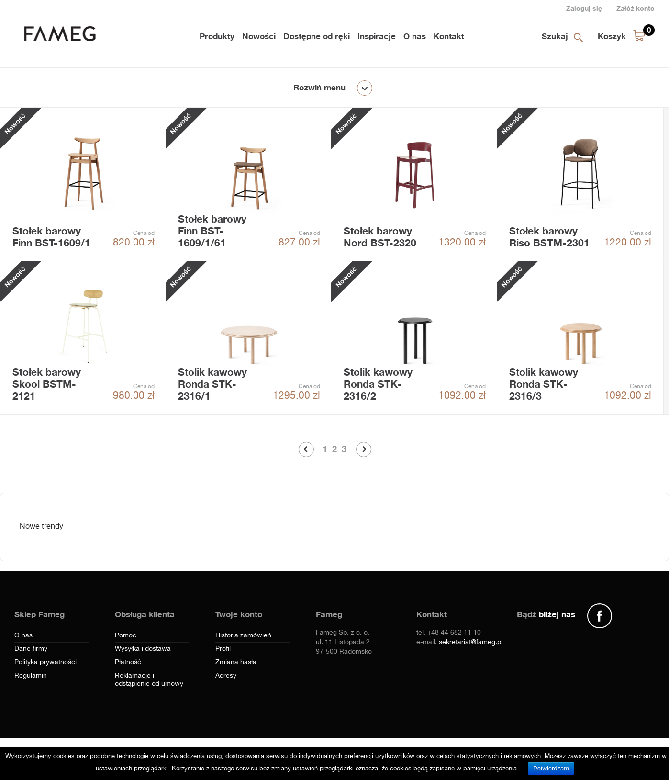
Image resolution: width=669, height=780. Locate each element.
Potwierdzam (551, 768)
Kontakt (449, 36)
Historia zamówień (243, 635)
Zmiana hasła (235, 662)
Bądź (546, 614)
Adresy (225, 675)
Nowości (259, 36)
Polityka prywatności (45, 662)
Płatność (128, 662)
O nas (414, 36)
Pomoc (125, 635)
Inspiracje (376, 36)
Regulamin (30, 675)
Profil (223, 649)
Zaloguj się (584, 8)
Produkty (217, 36)
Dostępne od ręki (316, 36)
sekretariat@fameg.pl (470, 642)
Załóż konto (635, 8)
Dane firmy (30, 649)
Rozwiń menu (319, 87)
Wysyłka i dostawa (143, 649)
